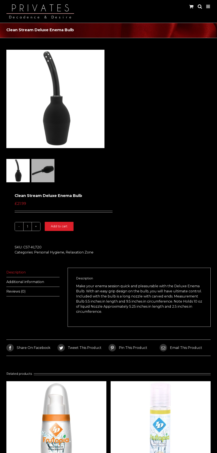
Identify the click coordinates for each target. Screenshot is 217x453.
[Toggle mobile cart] (191, 6)
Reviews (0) (16, 292)
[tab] (33, 273)
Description (16, 273)
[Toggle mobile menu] (208, 6)
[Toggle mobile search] (200, 6)
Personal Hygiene (49, 253)
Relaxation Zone (79, 253)
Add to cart (59, 227)
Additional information (25, 283)
